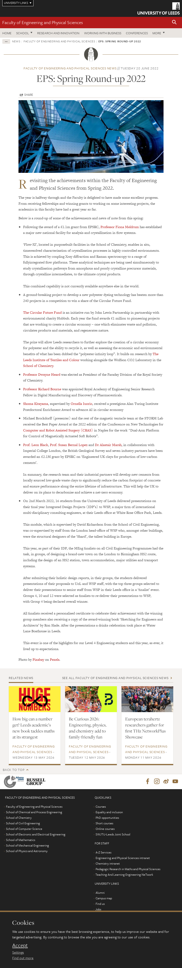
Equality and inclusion (109, 812)
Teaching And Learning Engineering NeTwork (124, 874)
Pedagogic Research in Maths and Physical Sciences (128, 869)
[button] (174, 22)
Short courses (104, 823)
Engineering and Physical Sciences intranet (123, 858)
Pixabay (38, 659)
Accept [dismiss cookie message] (20, 945)
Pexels (54, 659)
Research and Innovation (58, 33)
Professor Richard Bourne (42, 389)
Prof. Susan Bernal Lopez (69, 444)
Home (7, 33)
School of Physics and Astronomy (27, 851)
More (156, 33)
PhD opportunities (107, 818)
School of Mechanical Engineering (27, 845)
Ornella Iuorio (81, 403)
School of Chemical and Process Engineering (34, 812)
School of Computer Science (24, 829)
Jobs (98, 909)
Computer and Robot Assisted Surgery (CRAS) (58, 430)
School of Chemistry (38, 365)
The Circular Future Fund (42, 312)
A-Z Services (103, 852)
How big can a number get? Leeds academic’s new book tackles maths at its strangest (33, 728)
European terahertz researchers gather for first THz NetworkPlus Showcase (145, 728)
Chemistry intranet (108, 863)
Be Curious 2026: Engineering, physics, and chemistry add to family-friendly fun (87, 728)
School (22, 33)
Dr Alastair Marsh (108, 444)
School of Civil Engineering (23, 823)
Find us (100, 904)
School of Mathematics (20, 840)
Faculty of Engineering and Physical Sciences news (70, 68)
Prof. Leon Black (35, 444)
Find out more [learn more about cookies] (22, 957)
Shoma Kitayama (35, 403)
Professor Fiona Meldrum (119, 226)
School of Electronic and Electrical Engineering (35, 834)
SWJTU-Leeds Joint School (113, 834)
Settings (18, 952)
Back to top (13, 769)
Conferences (137, 33)
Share (28, 94)
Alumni (100, 892)
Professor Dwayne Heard (41, 374)
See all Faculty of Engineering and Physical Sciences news (115, 677)
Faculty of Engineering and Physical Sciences (42, 22)
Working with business (102, 33)
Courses (101, 806)
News (16, 41)
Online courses (105, 829)
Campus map (104, 898)
